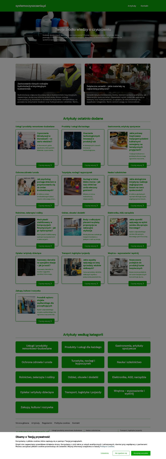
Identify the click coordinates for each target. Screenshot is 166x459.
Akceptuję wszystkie (141, 453)
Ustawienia (105, 453)
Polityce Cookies (107, 446)
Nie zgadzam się (121, 453)
